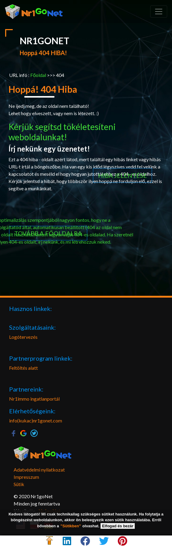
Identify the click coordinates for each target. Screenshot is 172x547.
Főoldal (38, 75)
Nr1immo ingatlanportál (34, 399)
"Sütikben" (71, 526)
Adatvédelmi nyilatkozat (39, 469)
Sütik (19, 484)
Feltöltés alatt (23, 368)
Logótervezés (23, 337)
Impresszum (26, 477)
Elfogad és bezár (117, 526)
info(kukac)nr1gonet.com (35, 420)
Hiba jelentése (122, 54)
